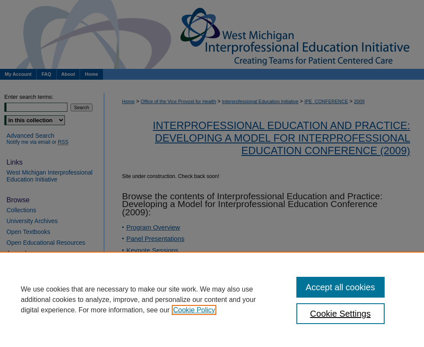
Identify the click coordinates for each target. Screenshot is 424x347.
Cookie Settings (340, 313)
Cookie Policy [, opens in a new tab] (194, 310)
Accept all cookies (340, 287)
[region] (212, 299)
